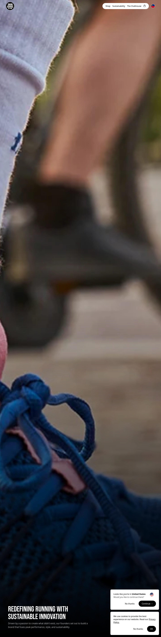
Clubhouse (134, 6)
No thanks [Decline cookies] (138, 629)
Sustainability (118, 6)
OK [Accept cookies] (151, 629)
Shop (107, 6)
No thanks (130, 603)
